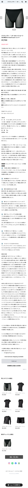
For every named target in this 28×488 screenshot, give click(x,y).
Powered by (14, 473)
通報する (25, 369)
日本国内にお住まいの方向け (14, 365)
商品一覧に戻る (14, 457)
